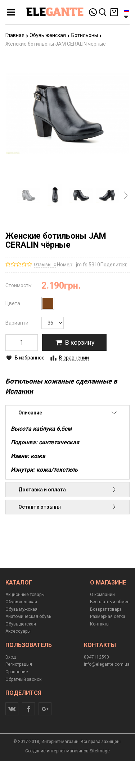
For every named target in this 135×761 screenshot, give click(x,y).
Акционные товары (25, 594)
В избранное (30, 358)
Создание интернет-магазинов (57, 750)
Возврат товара (106, 609)
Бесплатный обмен (110, 601)
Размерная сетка (107, 616)
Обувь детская (20, 624)
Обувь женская (50, 35)
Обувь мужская (21, 609)
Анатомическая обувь (28, 616)
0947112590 (96, 657)
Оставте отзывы (67, 507)
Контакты (99, 624)
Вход (10, 657)
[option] (28, 195)
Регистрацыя (18, 664)
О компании (102, 594)
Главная (16, 35)
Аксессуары (18, 631)
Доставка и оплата (67, 489)
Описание (67, 413)
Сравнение (16, 671)
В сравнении (74, 358)
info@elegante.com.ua (107, 664)
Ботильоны (86, 35)
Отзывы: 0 (45, 264)
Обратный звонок (23, 679)
